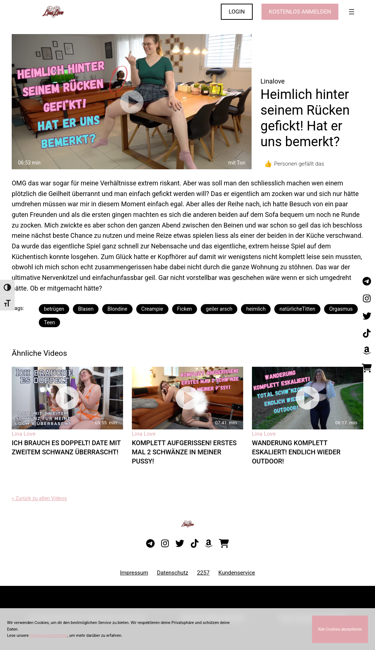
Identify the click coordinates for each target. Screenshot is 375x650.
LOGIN (237, 11)
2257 (203, 572)
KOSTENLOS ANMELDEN (300, 11)
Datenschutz (172, 572)
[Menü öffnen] (351, 11)
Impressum (134, 572)
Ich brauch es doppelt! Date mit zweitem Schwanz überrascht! (66, 447)
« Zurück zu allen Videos (39, 498)
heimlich (256, 309)
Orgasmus (341, 309)
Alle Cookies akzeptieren (340, 629)
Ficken (184, 309)
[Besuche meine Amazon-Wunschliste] (367, 351)
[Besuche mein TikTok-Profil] (367, 333)
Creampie (152, 309)
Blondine (117, 309)
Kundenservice (236, 572)
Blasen (85, 309)
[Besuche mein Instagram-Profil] (367, 299)
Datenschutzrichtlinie (48, 635)
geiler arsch (219, 309)
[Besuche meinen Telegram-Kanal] (367, 281)
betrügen (54, 309)
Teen (49, 322)
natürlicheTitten (297, 309)
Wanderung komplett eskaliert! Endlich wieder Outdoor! (296, 452)
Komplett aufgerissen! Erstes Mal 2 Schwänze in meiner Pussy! (184, 452)
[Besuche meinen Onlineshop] (367, 368)
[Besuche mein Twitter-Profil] (367, 316)
